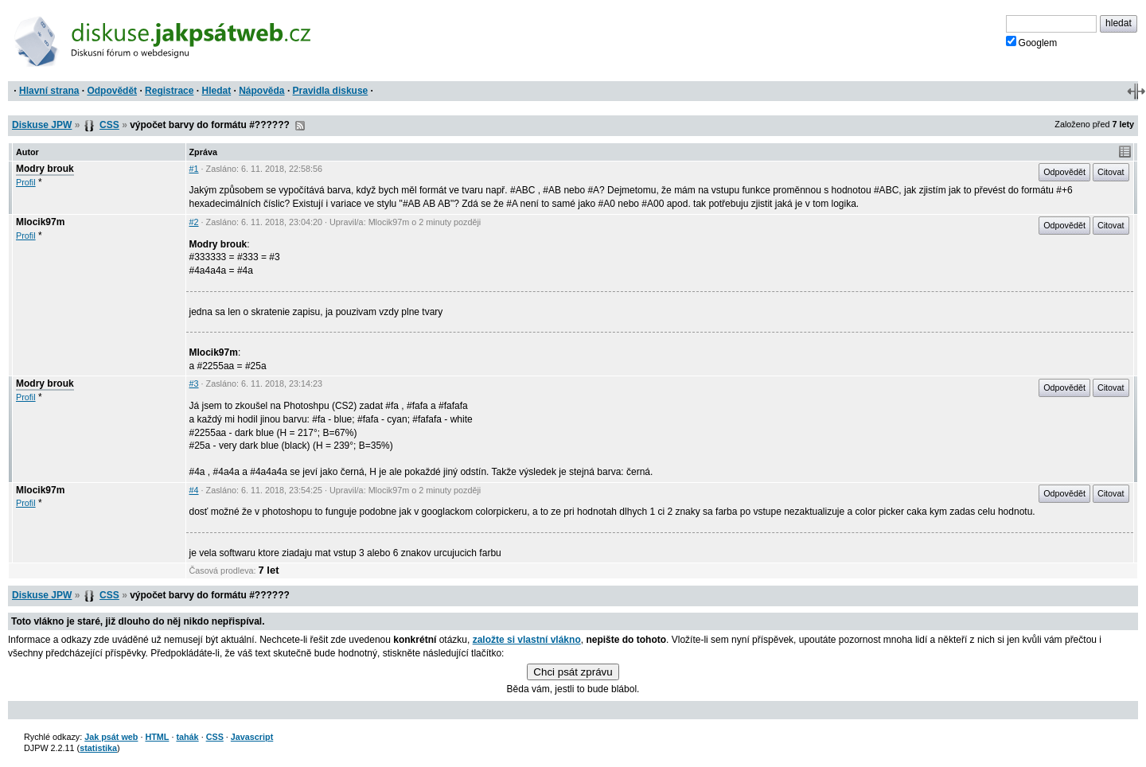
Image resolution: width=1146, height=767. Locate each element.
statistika (98, 748)
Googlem (1032, 42)
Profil (26, 182)
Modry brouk (45, 168)
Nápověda (261, 90)
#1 (194, 168)
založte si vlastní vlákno (527, 639)
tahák (187, 737)
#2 (194, 222)
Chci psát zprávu (572, 672)
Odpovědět (112, 90)
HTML (157, 737)
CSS (109, 124)
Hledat (216, 90)
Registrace (169, 90)
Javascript (252, 737)
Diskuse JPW (42, 124)
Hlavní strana (49, 90)
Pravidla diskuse (330, 90)
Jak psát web (111, 737)
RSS (300, 125)
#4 (194, 490)
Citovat (1111, 172)
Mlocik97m (40, 222)
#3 (194, 383)
